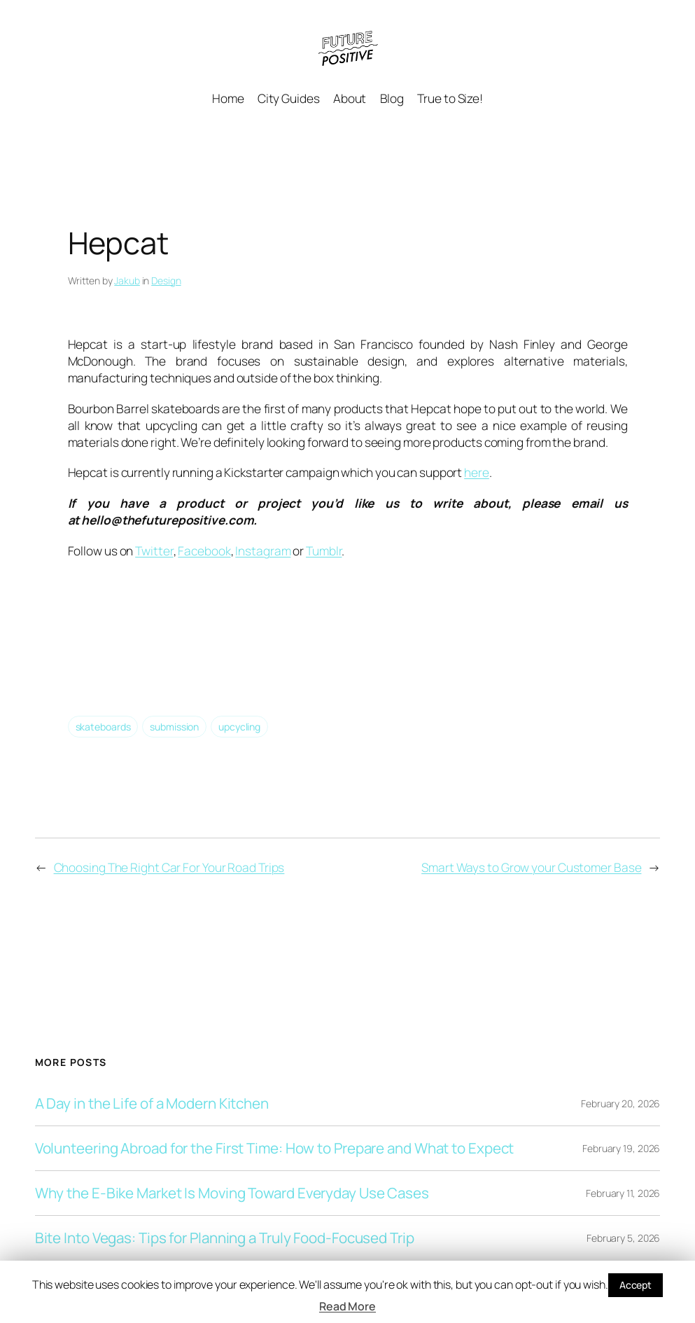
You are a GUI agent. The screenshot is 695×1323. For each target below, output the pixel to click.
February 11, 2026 (623, 1193)
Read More (347, 1306)
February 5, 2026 (623, 1238)
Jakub (127, 280)
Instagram (262, 551)
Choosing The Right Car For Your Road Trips (169, 867)
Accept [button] (635, 1284)
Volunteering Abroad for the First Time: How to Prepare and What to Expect (274, 1148)
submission (174, 726)
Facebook (204, 551)
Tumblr (324, 551)
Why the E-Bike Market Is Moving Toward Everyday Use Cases (232, 1193)
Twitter (154, 551)
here (476, 472)
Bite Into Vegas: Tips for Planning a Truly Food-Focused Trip (224, 1238)
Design (166, 280)
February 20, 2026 (620, 1103)
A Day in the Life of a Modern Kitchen (152, 1103)
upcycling (239, 726)
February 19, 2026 (621, 1148)
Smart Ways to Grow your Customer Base (531, 867)
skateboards (103, 726)
